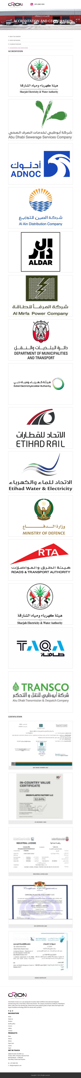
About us (10, 1019)
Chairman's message (15, 44)
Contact (10, 1030)
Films (9, 1036)
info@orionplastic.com (15, 1065)
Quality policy (11, 1023)
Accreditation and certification (19, 48)
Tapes (9, 1048)
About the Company (15, 36)
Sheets (10, 1041)
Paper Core (11, 1043)
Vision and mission (15, 40)
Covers (10, 1045)
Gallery (10, 1028)
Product (10, 1021)
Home (9, 1016)
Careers (10, 1026)
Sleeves (10, 1038)
